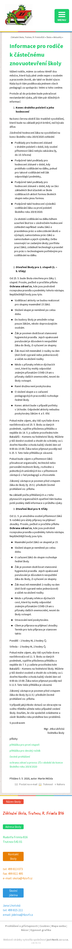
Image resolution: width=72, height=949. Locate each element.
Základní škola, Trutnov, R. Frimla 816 (28, 37)
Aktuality (57, 37)
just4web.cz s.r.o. (58, 939)
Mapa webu (58, 926)
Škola (48, 37)
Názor (25, 930)
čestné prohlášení (20, 756)
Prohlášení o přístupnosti (21, 926)
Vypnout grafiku (40, 930)
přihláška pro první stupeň (25, 744)
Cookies (45, 926)
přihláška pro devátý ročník (25, 750)
